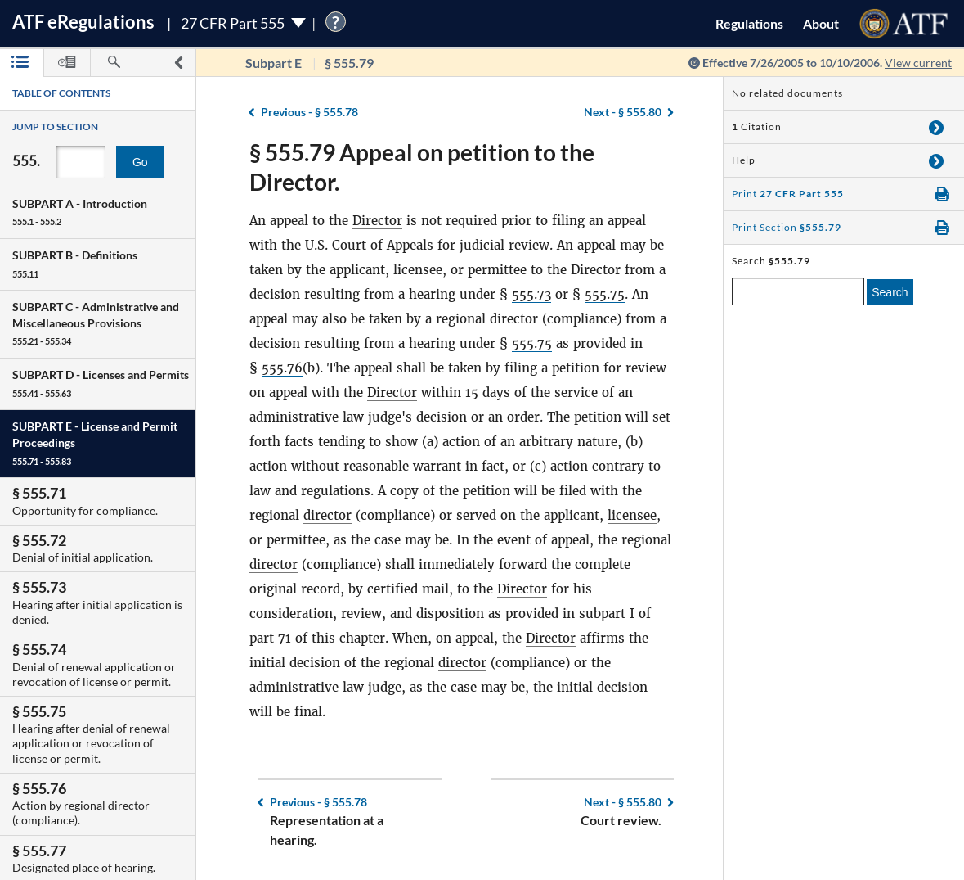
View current (918, 63)
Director (377, 220)
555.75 (605, 294)
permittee (497, 270)
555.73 (531, 294)
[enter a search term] (798, 291)
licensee (417, 270)
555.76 (282, 368)
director (514, 319)
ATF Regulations (83, 22)
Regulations (749, 23)
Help (744, 160)
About (821, 23)
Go (140, 162)
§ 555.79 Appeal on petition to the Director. (421, 167)
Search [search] (890, 292)
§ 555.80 (622, 112)
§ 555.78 (309, 112)
